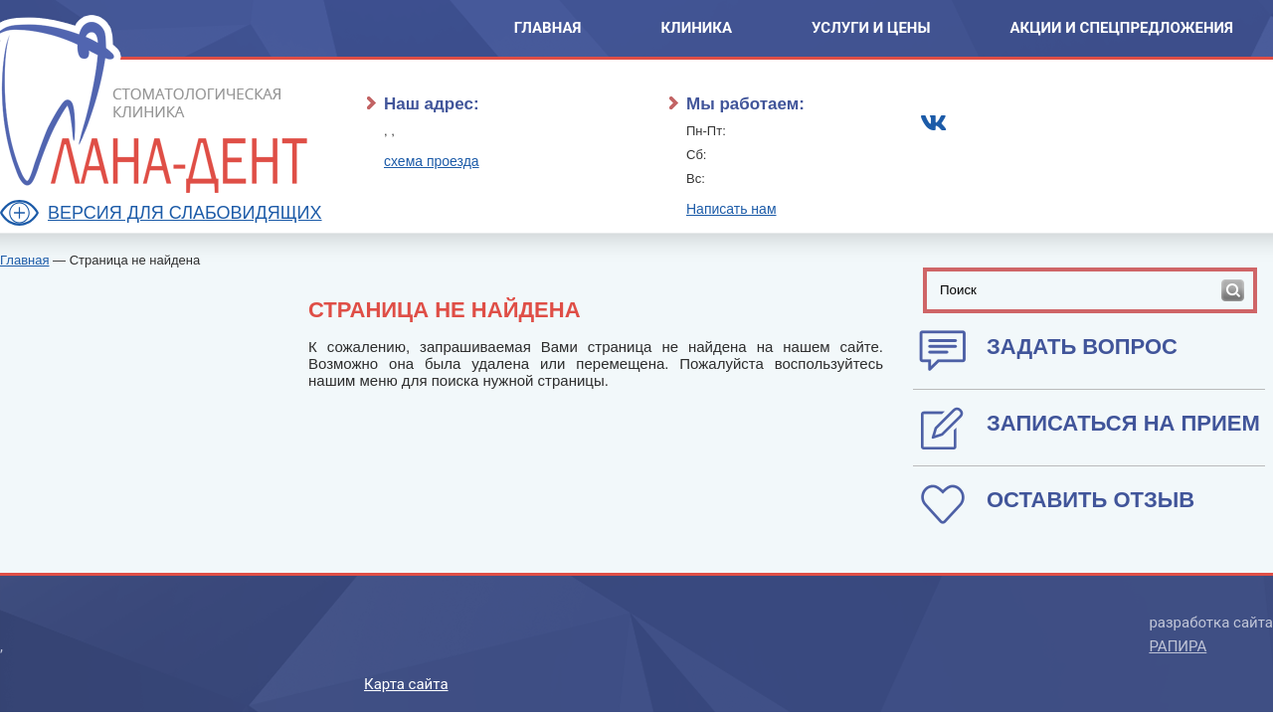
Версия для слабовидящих (185, 213)
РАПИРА (1177, 646)
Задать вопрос (1082, 346)
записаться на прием (1123, 423)
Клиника (696, 28)
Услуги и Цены (871, 28)
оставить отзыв (1090, 499)
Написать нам (731, 209)
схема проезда (431, 161)
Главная (548, 28)
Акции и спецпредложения (1121, 28)
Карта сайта (406, 684)
